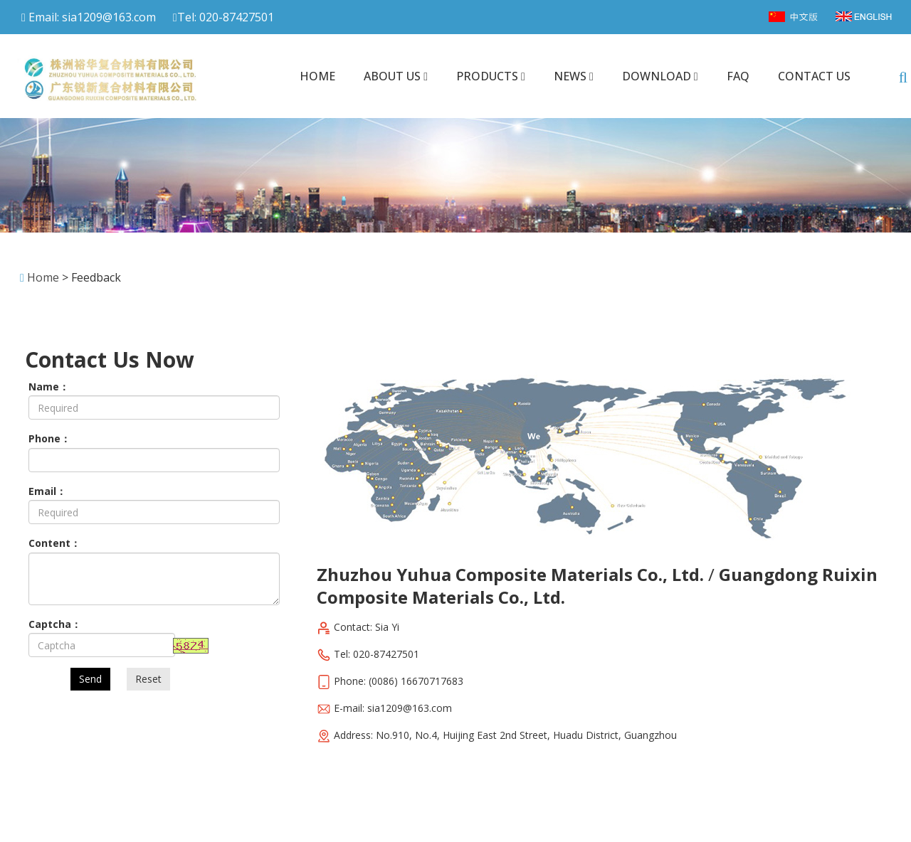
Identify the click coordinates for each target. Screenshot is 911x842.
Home (317, 76)
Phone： (49, 438)
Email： (47, 491)
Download (660, 76)
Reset (148, 679)
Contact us (814, 76)
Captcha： (54, 624)
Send (90, 679)
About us (396, 76)
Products (490, 76)
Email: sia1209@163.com (88, 17)
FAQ (738, 76)
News (574, 76)
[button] (425, 76)
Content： (54, 543)
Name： (48, 386)
